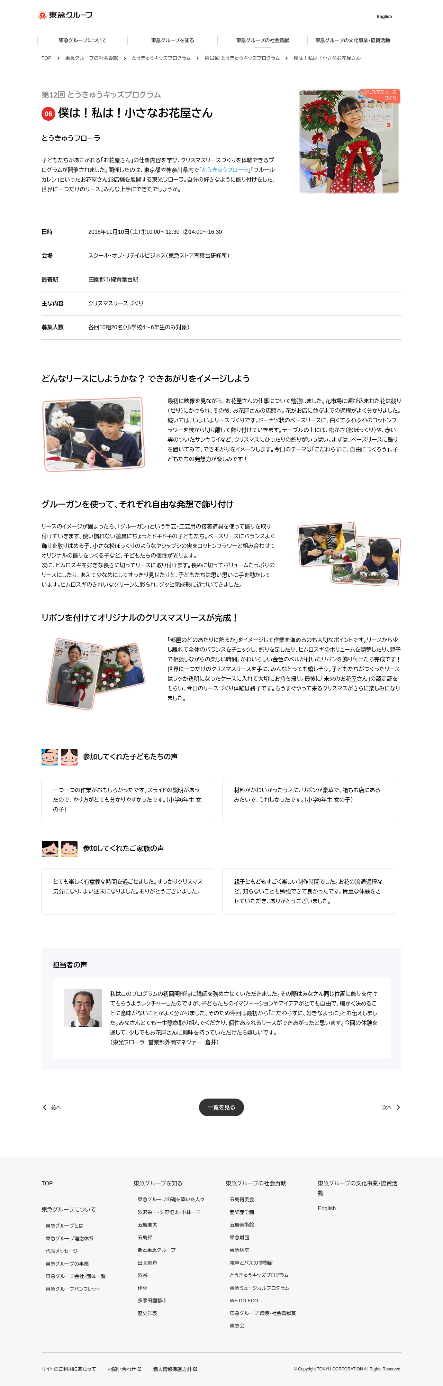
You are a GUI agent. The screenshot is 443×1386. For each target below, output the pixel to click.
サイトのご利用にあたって (69, 1369)
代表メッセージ (62, 1251)
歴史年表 (147, 1313)
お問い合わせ (121, 1369)
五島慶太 (147, 1225)
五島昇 (145, 1237)
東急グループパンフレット (73, 1289)
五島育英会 (242, 1199)
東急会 (237, 1326)
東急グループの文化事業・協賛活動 (356, 40)
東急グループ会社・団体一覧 (76, 1276)
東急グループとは (64, 1226)
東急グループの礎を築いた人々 (171, 1199)
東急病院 (239, 1250)
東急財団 (239, 1237)
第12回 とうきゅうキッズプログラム (242, 58)
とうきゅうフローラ (225, 170)
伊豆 (142, 1288)
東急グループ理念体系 (69, 1238)
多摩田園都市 (152, 1300)
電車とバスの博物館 (251, 1263)
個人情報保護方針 (172, 1369)
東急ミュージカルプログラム (259, 1288)
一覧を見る (221, 1107)
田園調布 (147, 1263)
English (388, 16)
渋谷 (142, 1275)
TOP (47, 58)
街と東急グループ (157, 1250)
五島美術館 (242, 1225)
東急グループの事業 (67, 1264)
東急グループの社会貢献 (91, 58)
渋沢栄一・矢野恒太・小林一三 (169, 1212)
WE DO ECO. (245, 1300)
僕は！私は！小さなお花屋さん (327, 58)
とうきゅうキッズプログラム (161, 58)
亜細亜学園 (242, 1212)
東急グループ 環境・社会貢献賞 (263, 1313)
